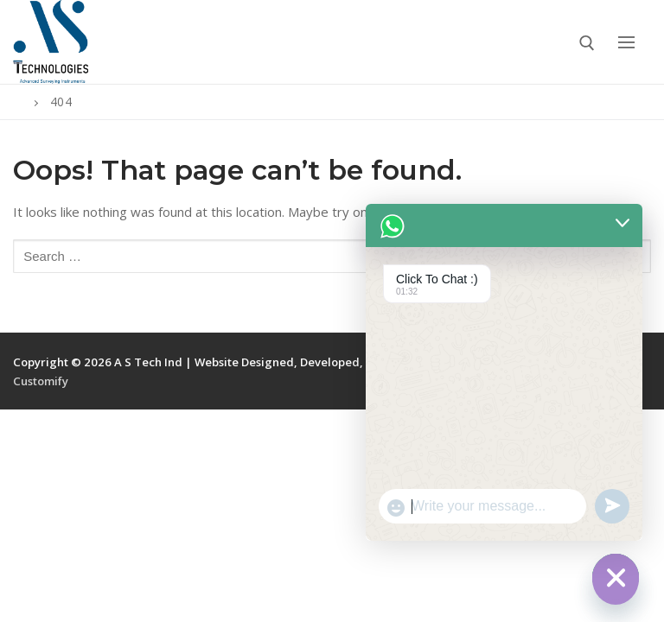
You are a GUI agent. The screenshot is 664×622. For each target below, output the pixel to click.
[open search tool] (587, 43)
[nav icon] (626, 42)
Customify (40, 381)
